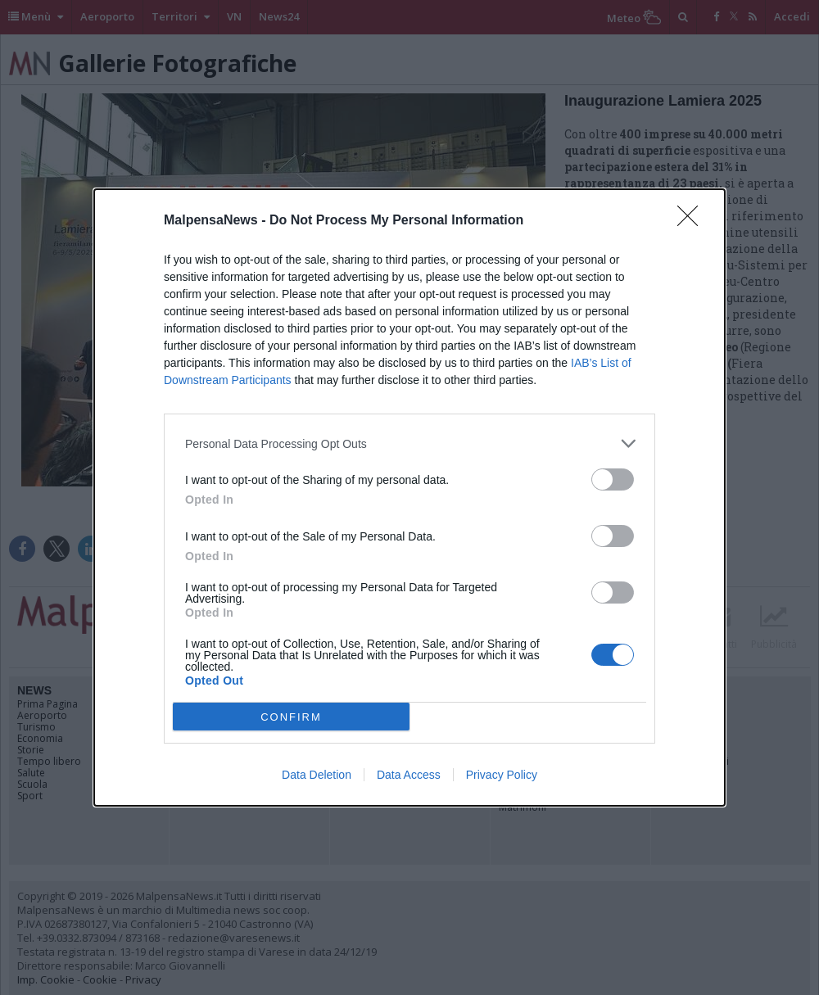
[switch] (612, 479)
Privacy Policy (501, 774)
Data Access (409, 774)
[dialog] (409, 497)
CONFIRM (291, 717)
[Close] (692, 221)
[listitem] (409, 443)
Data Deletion (316, 774)
